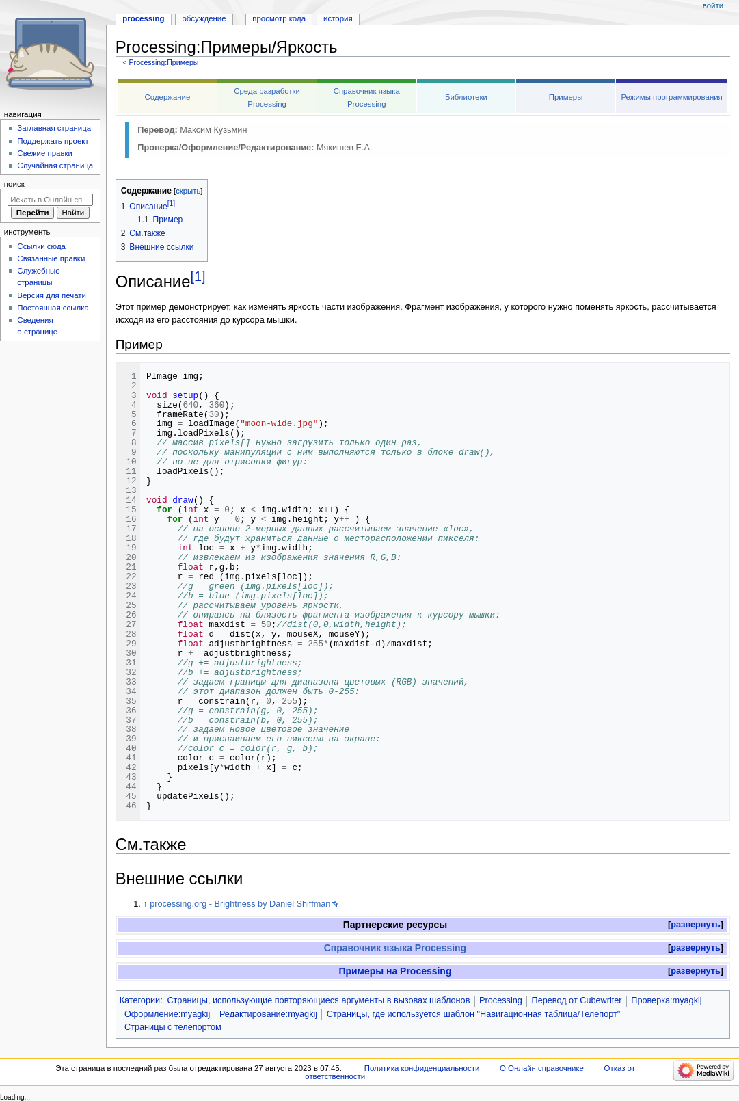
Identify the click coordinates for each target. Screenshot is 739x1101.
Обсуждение (204, 18)
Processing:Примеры (163, 62)
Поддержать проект (52, 141)
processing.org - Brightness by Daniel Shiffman (240, 904)
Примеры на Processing (394, 971)
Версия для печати (51, 295)
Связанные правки (51, 258)
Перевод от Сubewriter (577, 1000)
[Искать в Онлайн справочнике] (50, 200)
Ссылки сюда (41, 246)
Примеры (566, 97)
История (338, 18)
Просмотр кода (279, 18)
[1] (197, 276)
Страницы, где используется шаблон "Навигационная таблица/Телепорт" (473, 1014)
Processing (500, 1000)
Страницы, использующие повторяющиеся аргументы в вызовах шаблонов (318, 1000)
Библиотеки (466, 97)
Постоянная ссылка (52, 308)
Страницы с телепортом (172, 1027)
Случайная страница (55, 165)
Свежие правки (44, 153)
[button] (695, 924)
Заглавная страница (54, 128)
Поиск (14, 184)
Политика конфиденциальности (422, 1068)
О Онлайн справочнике (542, 1068)
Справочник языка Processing (395, 947)
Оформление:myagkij (167, 1014)
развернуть (696, 924)
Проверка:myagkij (666, 1000)
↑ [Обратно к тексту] (145, 904)
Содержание (168, 97)
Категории (140, 1000)
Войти (713, 5)
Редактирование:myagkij (268, 1014)
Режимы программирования (671, 97)
